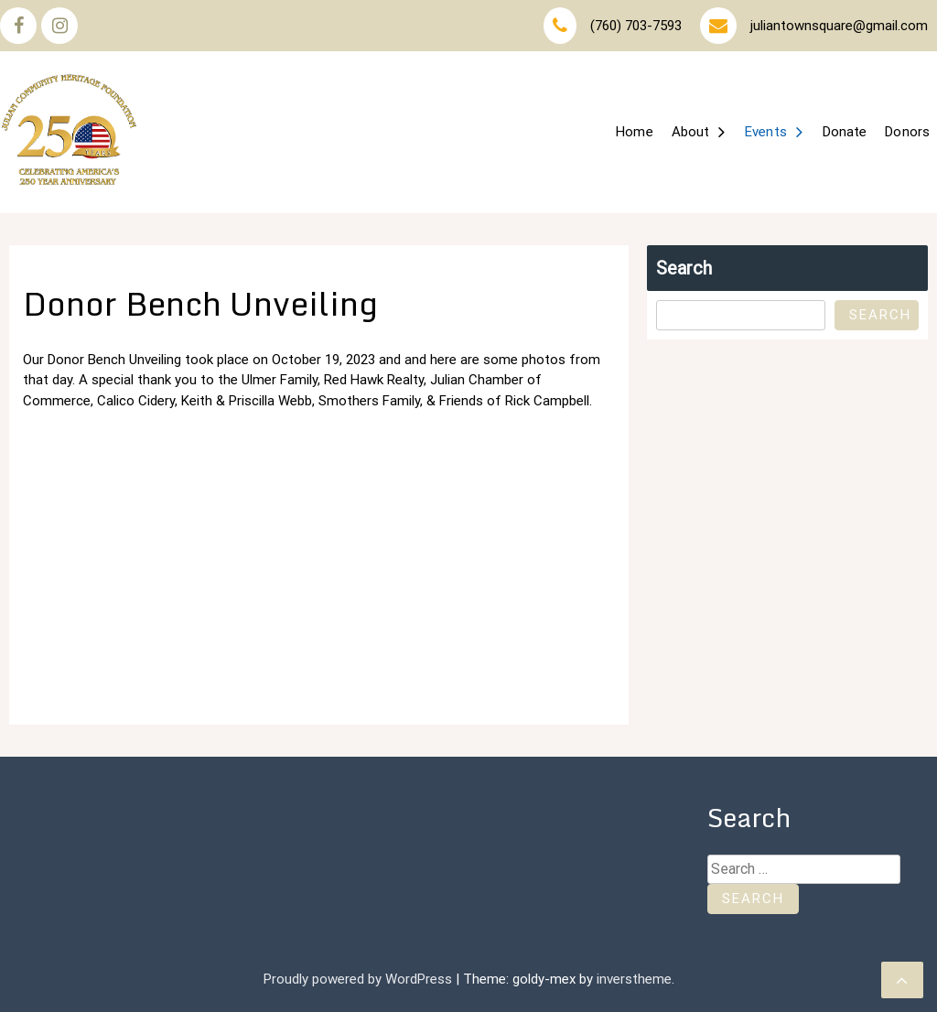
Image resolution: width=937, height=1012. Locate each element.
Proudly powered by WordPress (360, 979)
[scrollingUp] (902, 980)
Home (634, 132)
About (691, 132)
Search (684, 268)
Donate (845, 132)
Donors (907, 132)
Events (766, 132)
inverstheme (634, 979)
